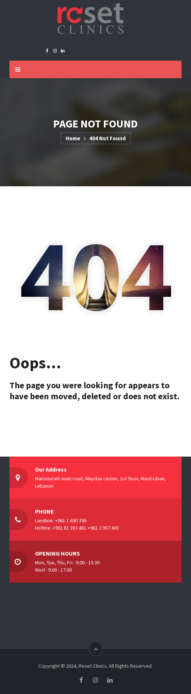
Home (73, 138)
